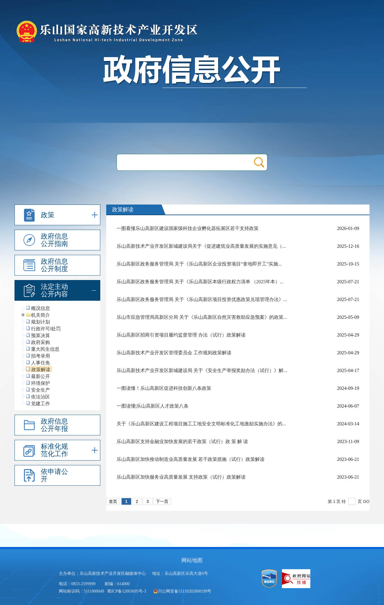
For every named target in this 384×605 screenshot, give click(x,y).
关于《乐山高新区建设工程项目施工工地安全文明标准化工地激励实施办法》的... (201, 423)
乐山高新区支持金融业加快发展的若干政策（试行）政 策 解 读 (182, 441)
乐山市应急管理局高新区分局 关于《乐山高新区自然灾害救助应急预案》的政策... (202, 317)
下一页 (162, 501)
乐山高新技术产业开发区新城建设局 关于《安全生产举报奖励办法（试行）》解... (202, 370)
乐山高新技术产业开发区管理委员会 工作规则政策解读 (174, 352)
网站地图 (192, 560)
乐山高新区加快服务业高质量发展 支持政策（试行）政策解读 (181, 477)
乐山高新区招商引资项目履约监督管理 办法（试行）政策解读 (181, 334)
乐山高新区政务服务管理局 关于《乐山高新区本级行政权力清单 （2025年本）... (200, 281)
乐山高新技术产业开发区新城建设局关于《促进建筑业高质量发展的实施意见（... (201, 246)
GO (366, 501)
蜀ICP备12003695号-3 (127, 591)
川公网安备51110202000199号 (182, 591)
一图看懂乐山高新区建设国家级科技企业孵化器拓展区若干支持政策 (188, 228)
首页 (113, 501)
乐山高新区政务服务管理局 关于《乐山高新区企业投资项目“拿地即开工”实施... (199, 263)
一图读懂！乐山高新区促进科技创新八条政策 (164, 388)
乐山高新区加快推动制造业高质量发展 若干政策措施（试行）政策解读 (190, 459)
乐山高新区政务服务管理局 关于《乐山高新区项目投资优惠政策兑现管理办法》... (202, 299)
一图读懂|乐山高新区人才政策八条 (152, 405)
